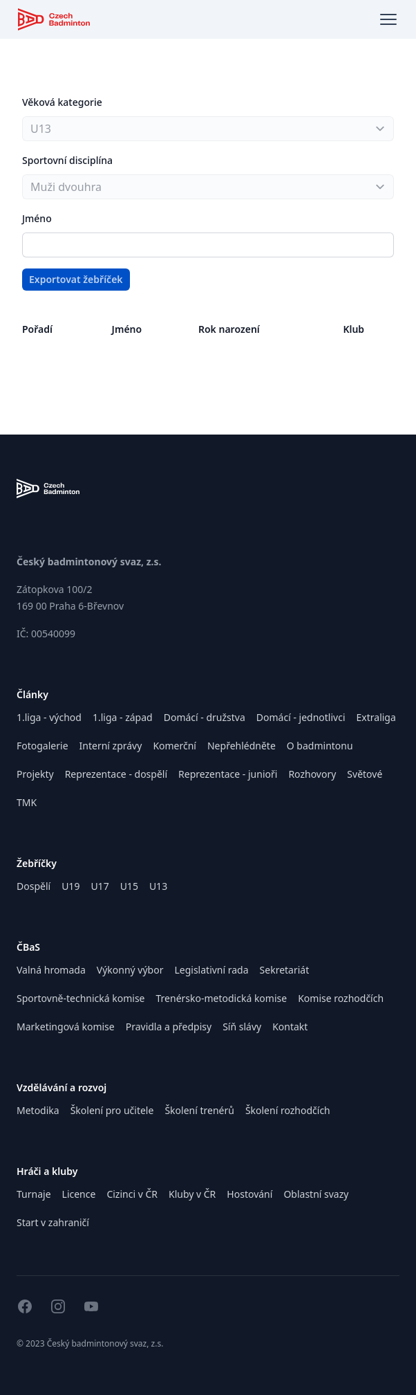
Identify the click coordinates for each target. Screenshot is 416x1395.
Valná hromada (51, 969)
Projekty (35, 774)
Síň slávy (242, 1026)
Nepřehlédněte (241, 745)
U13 (158, 886)
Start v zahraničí (53, 1222)
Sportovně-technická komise (81, 998)
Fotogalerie (42, 745)
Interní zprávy (110, 745)
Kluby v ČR (192, 1194)
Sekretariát (285, 969)
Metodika (38, 1110)
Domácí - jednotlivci (301, 717)
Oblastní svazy (315, 1194)
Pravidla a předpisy (168, 1026)
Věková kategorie (62, 102)
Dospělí (33, 886)
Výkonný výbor (130, 969)
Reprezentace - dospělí (116, 774)
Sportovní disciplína (67, 160)
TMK (27, 802)
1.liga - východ (49, 717)
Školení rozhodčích (287, 1110)
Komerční (174, 745)
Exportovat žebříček (76, 279)
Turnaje (34, 1194)
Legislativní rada (211, 969)
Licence (79, 1194)
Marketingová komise (66, 1026)
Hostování (249, 1194)
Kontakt (290, 1026)
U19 (70, 886)
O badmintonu (320, 745)
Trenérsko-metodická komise (221, 998)
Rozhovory (312, 774)
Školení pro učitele (112, 1110)
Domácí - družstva (204, 717)
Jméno (37, 218)
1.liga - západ (123, 717)
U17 (99, 886)
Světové (364, 774)
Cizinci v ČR (132, 1194)
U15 (129, 886)
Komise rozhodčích (341, 998)
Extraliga (376, 717)
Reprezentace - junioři (227, 774)
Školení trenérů (199, 1110)
